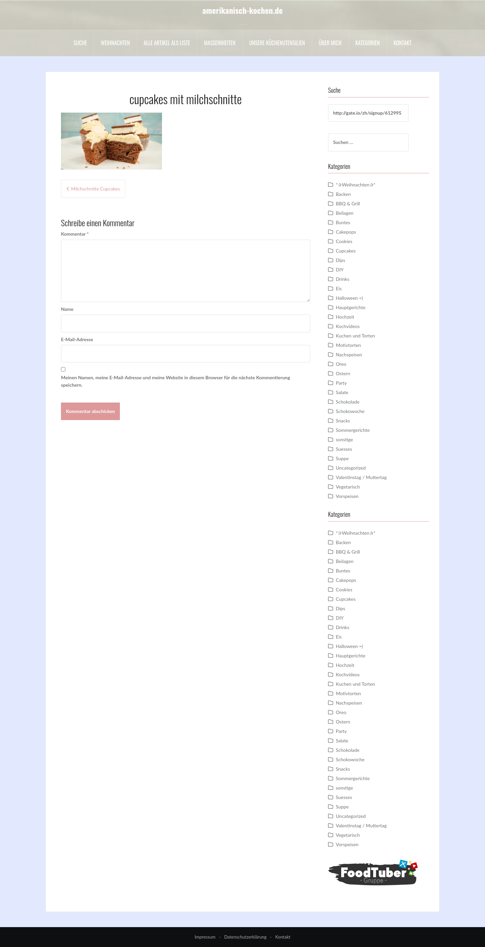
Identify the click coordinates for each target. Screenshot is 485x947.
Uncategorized (351, 468)
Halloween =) (349, 298)
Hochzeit (345, 317)
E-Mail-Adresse (77, 339)
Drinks (342, 279)
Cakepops (346, 232)
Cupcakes (346, 251)
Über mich (330, 43)
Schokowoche (350, 411)
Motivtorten (348, 345)
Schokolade (347, 402)
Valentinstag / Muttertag (361, 477)
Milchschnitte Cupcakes (95, 188)
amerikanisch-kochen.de (242, 10)
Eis (339, 288)
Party (341, 383)
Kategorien (367, 43)
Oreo (341, 364)
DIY (340, 269)
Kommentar (75, 234)
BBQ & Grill (348, 203)
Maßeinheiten (219, 43)
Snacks (343, 420)
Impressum (205, 937)
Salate (342, 392)
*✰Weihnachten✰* (356, 184)
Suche (80, 43)
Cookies (344, 241)
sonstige (344, 439)
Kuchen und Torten (355, 335)
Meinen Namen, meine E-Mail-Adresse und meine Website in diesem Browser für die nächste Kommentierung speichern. (175, 381)
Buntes (343, 222)
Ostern (343, 373)
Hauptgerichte (350, 307)
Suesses (344, 449)
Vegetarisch (348, 487)
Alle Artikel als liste (167, 43)
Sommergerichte (353, 430)
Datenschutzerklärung (245, 937)
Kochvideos (348, 326)
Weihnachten (115, 43)
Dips (340, 260)
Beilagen (344, 213)
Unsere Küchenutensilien (277, 43)
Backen (343, 194)
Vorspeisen (347, 496)
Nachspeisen (349, 354)
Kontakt (403, 43)
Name (67, 309)
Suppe (342, 458)
